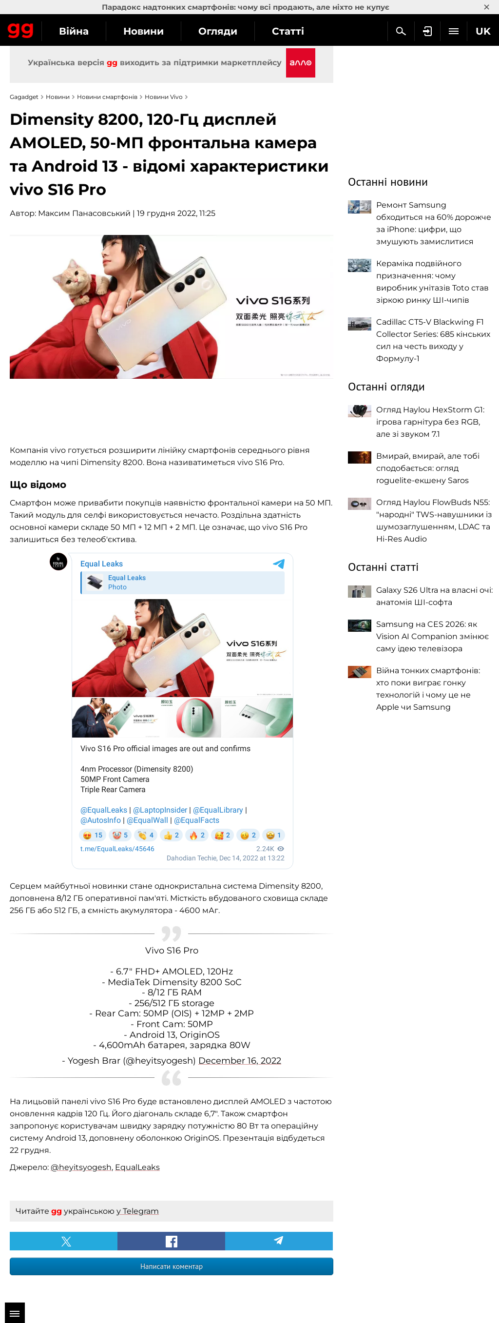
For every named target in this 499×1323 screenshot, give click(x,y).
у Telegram (137, 1211)
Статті (288, 31)
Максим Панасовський (84, 213)
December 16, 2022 (239, 1060)
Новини (143, 31)
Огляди (217, 31)
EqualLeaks (137, 1167)
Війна (74, 31)
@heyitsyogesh (81, 1167)
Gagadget (20, 28)
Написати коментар (171, 1266)
